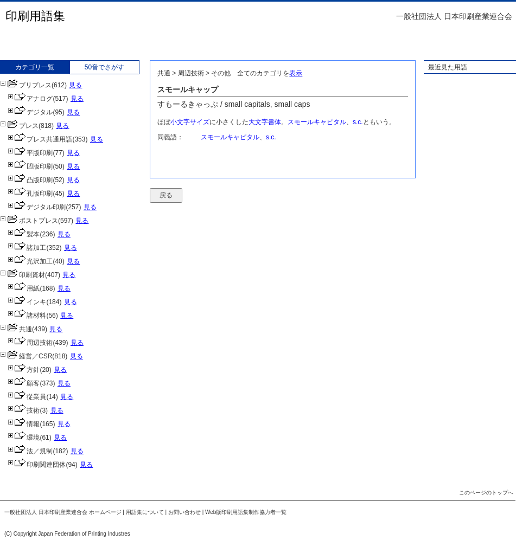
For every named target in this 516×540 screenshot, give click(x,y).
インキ (27, 302)
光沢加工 (30, 261)
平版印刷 (30, 153)
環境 (24, 437)
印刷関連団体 (37, 464)
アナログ (30, 98)
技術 (24, 410)
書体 (274, 122)
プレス (19, 126)
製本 (24, 234)
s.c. (358, 122)
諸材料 (27, 315)
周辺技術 (30, 342)
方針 (24, 370)
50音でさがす (104, 67)
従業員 (27, 397)
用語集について (145, 512)
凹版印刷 (30, 166)
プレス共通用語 (40, 139)
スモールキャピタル (317, 122)
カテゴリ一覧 (34, 67)
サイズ (199, 122)
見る (75, 85)
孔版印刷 (30, 193)
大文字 (258, 122)
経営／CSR (26, 356)
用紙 (24, 288)
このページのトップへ (486, 493)
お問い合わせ (184, 512)
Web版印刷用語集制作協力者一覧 (245, 512)
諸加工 (27, 248)
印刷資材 (22, 275)
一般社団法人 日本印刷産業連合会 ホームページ (63, 512)
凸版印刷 (30, 180)
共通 (16, 329)
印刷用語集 (35, 16)
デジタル (30, 112)
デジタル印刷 (37, 207)
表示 (295, 73)
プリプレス (26, 85)
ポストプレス (29, 220)
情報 (24, 424)
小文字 (180, 122)
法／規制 (30, 451)
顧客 (24, 383)
